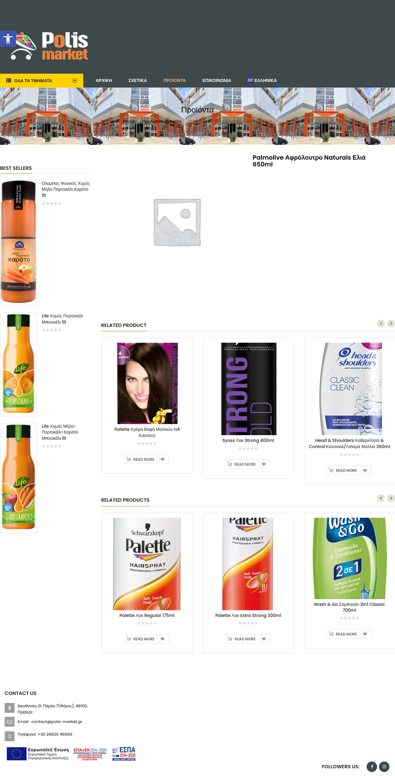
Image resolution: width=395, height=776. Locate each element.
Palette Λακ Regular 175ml (147, 615)
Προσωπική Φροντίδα (161, 121)
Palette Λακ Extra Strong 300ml (248, 615)
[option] (46, 359)
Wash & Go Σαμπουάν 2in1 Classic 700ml (349, 607)
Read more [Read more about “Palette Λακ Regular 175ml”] (143, 639)
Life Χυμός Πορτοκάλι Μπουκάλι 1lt (62, 319)
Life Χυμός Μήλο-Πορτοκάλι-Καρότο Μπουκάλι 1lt (60, 432)
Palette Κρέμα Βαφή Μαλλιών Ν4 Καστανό (147, 432)
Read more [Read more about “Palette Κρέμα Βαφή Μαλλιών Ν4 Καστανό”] (143, 459)
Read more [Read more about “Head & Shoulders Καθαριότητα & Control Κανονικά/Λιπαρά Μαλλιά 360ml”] (346, 470)
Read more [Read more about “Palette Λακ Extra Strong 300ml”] (245, 639)
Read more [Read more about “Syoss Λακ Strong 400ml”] (245, 464)
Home (129, 121)
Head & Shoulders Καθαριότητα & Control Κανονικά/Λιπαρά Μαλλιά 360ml (349, 443)
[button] (8, 39)
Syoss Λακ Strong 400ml (248, 440)
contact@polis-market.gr (56, 722)
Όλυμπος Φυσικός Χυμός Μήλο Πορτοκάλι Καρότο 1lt (66, 189)
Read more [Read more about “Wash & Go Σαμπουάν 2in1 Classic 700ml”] (346, 634)
